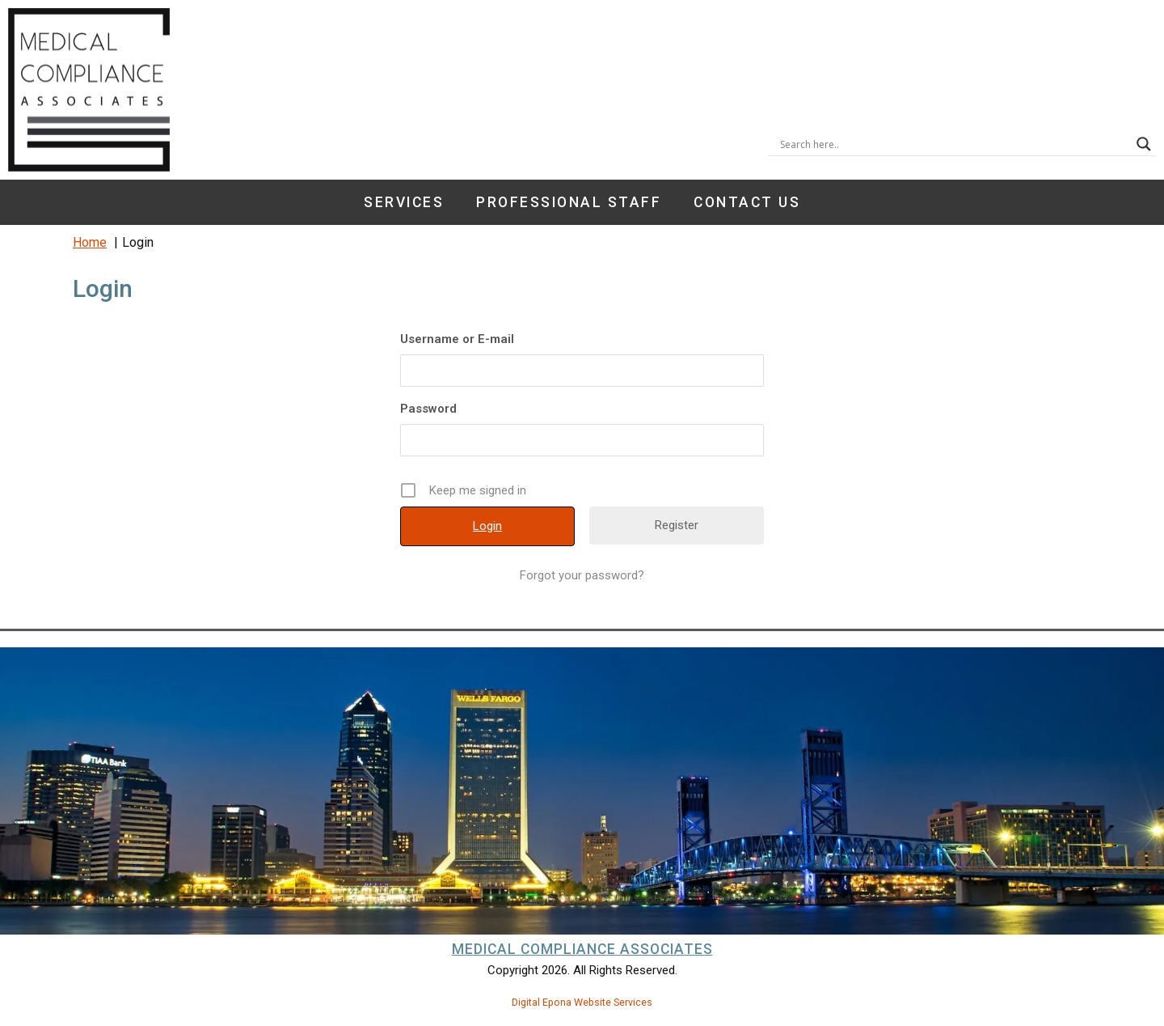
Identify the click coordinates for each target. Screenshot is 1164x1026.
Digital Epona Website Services (582, 1002)
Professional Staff (568, 202)
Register (676, 525)
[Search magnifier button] (1143, 144)
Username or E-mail (457, 339)
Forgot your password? (582, 575)
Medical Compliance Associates (582, 949)
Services (404, 202)
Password (428, 408)
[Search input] (954, 144)
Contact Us (747, 202)
